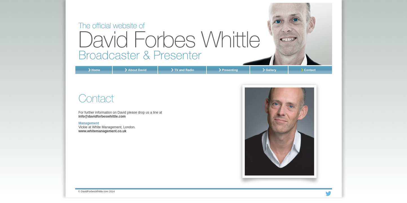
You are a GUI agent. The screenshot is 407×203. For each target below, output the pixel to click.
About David (135, 70)
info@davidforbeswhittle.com (102, 116)
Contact (310, 70)
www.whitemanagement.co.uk (102, 131)
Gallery (269, 70)
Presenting (228, 70)
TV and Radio (182, 70)
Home (94, 70)
